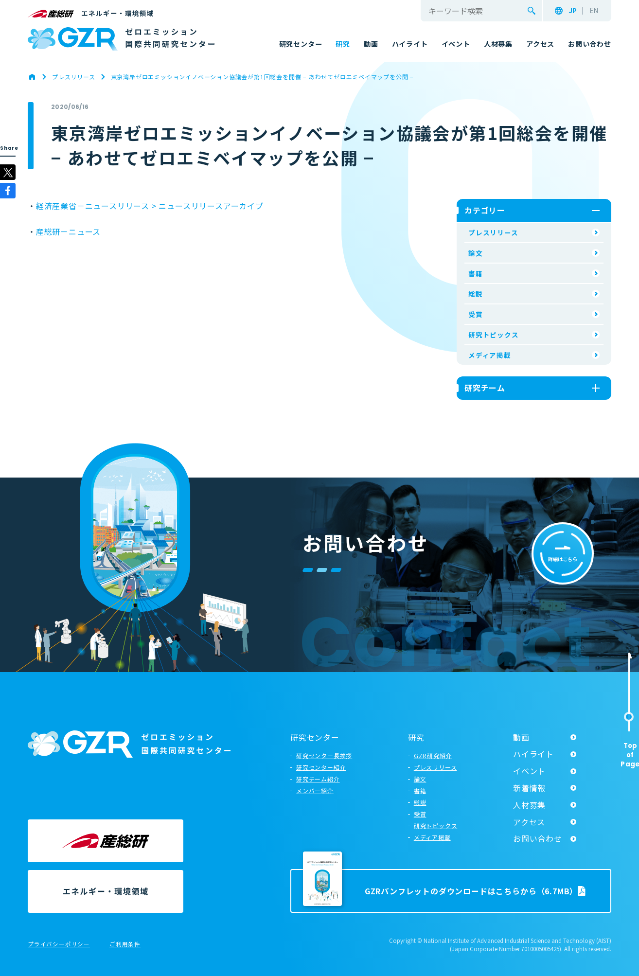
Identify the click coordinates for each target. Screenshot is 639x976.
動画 (521, 737)
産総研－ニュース (68, 231)
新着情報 (529, 788)
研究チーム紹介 (318, 779)
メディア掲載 (489, 355)
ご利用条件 (125, 944)
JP (572, 11)
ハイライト (533, 754)
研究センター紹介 (321, 767)
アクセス (529, 822)
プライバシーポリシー (59, 944)
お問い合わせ (537, 838)
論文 (475, 253)
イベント (529, 771)
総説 (475, 294)
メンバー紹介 (315, 790)
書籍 (475, 273)
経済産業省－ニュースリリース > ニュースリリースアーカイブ (150, 206)
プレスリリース (493, 232)
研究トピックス (493, 334)
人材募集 (529, 805)
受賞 (475, 314)
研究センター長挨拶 (324, 755)
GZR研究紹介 (433, 755)
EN (593, 11)
